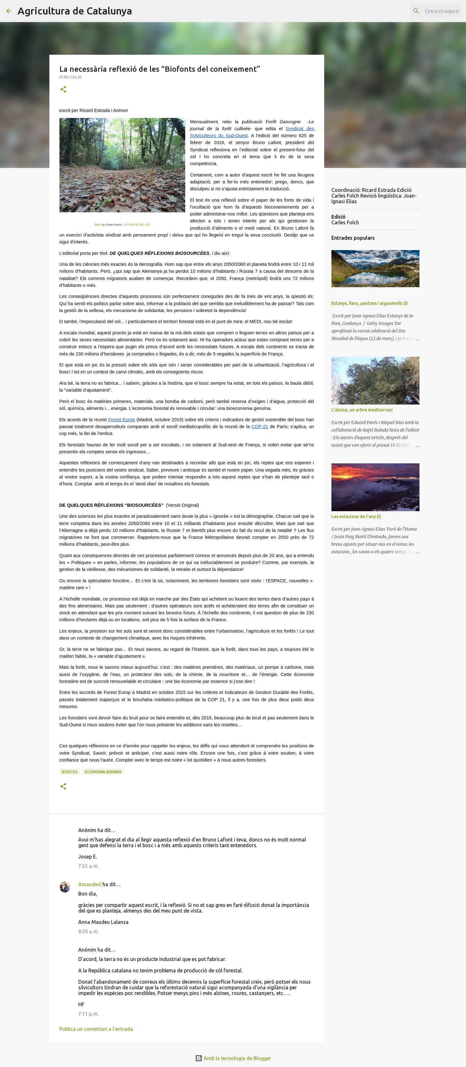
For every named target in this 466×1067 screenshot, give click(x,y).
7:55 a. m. (88, 866)
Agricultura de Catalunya (75, 10)
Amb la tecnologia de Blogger (233, 1058)
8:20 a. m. (88, 931)
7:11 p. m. (88, 1014)
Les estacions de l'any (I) (356, 516)
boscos (70, 772)
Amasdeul (89, 884)
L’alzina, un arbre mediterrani (362, 409)
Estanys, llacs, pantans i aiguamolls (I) (369, 303)
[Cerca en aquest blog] (428, 11)
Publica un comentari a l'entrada (96, 1029)
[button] (63, 90)
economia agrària (103, 772)
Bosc (98, 224)
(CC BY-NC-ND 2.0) (137, 224)
